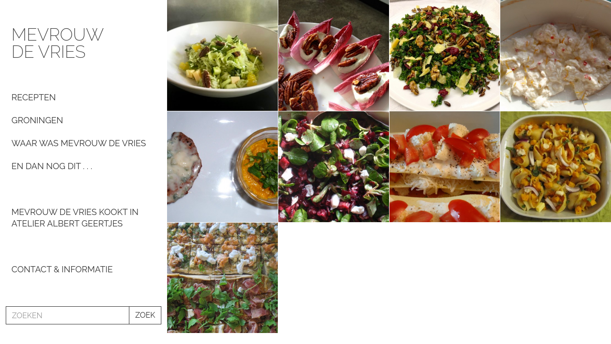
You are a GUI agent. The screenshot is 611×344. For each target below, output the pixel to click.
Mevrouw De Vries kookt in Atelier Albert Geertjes (74, 217)
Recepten (33, 97)
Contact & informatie (62, 269)
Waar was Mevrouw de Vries (78, 143)
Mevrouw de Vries (57, 43)
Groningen (37, 120)
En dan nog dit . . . (51, 166)
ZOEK (145, 315)
